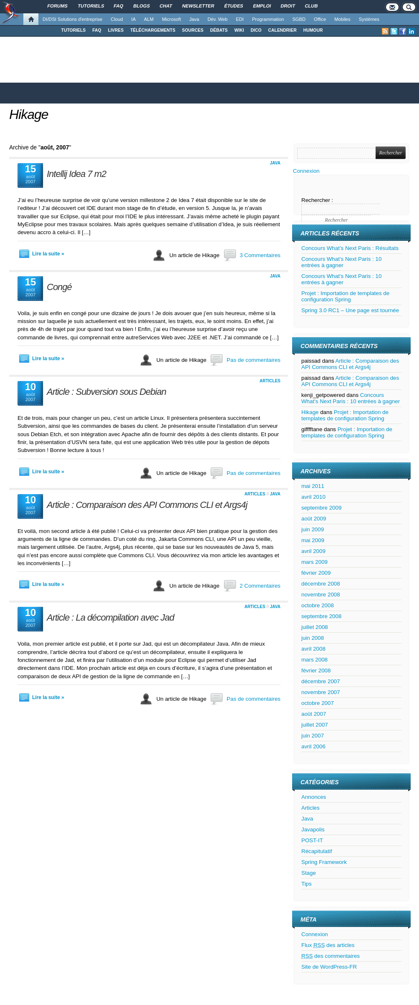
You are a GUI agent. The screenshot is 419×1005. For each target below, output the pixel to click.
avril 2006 (313, 746)
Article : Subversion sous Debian (106, 391)
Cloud (117, 19)
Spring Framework (324, 862)
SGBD (298, 19)
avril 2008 (313, 649)
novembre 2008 (320, 594)
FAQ (96, 30)
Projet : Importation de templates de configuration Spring (345, 296)
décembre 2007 (320, 681)
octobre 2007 (317, 703)
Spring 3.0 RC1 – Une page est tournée (350, 310)
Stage (308, 873)
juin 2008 (312, 638)
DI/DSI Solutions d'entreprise (72, 19)
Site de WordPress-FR (329, 967)
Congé (59, 287)
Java (194, 19)
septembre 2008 (321, 616)
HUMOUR (313, 30)
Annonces (313, 797)
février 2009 (316, 573)
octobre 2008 (317, 605)
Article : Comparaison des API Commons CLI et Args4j (147, 505)
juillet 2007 (314, 725)
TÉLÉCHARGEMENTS (152, 30)
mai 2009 (312, 540)
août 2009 (313, 518)
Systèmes (369, 19)
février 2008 (316, 670)
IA (133, 19)
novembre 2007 (320, 692)
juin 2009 (312, 529)
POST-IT (312, 840)
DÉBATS (219, 30)
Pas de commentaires (253, 360)
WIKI (239, 30)
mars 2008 (314, 660)
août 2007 (313, 714)
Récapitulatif (316, 851)
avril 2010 (313, 497)
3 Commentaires (260, 255)
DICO (256, 30)
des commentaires (330, 956)
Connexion (306, 171)
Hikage (28, 114)
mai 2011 (312, 486)
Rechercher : (317, 200)
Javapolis (313, 829)
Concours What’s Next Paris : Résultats (350, 248)
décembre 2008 (320, 584)
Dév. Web (217, 19)
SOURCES (192, 30)
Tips (306, 884)
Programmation (268, 19)
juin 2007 (312, 735)
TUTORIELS (73, 30)
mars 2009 (314, 562)
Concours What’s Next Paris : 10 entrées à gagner (341, 262)
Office (320, 19)
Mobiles (342, 19)
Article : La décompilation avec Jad (110, 617)
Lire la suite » (48, 254)
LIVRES (116, 30)
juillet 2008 (314, 627)
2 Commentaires (260, 586)
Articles (270, 381)
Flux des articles (327, 945)
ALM (149, 19)
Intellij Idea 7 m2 (76, 174)
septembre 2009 (321, 508)
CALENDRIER (282, 30)
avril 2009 (313, 551)
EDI (240, 19)
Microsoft (171, 19)
